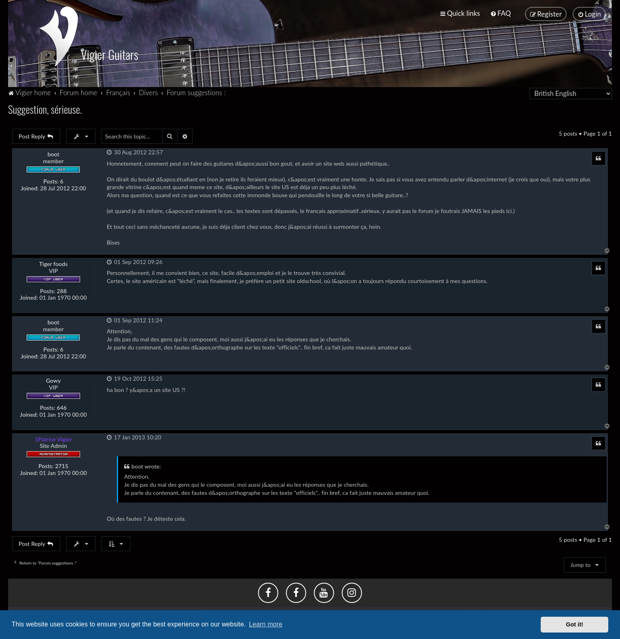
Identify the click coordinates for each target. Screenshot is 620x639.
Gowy (53, 377)
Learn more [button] (265, 624)
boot (53, 150)
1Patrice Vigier (53, 435)
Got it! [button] (574, 624)
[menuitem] (500, 12)
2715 (61, 462)
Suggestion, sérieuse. (45, 105)
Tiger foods (53, 260)
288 (62, 287)
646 (62, 404)
